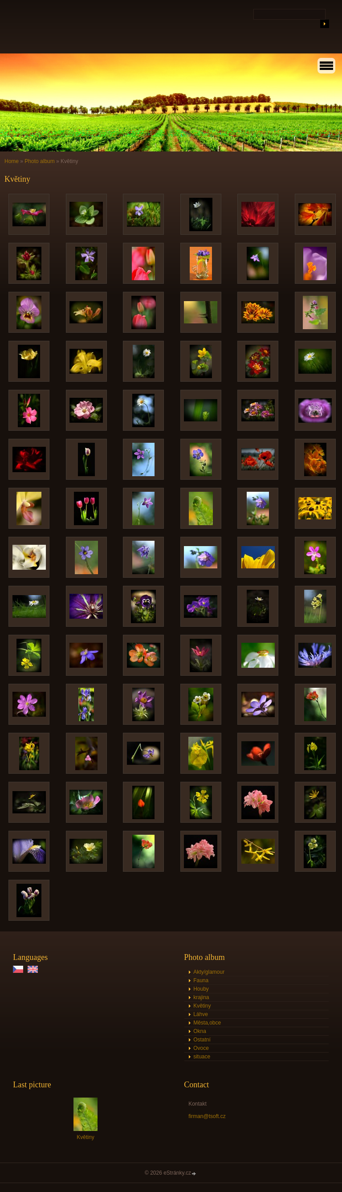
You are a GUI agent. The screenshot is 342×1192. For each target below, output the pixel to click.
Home (11, 161)
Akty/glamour (208, 972)
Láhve (200, 1014)
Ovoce (201, 1048)
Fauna (200, 980)
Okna (199, 1031)
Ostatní (202, 1040)
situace (201, 1056)
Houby (201, 989)
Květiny (202, 1006)
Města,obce (207, 1023)
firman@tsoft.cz (207, 1116)
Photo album (39, 161)
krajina (201, 997)
